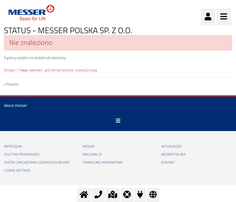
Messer (88, 146)
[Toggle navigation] (118, 121)
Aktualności (171, 146)
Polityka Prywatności (22, 154)
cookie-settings (17, 170)
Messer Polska (173, 154)
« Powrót (11, 84)
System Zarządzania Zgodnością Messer (36, 162)
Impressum (13, 146)
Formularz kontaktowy (103, 162)
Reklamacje (92, 154)
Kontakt (168, 162)
